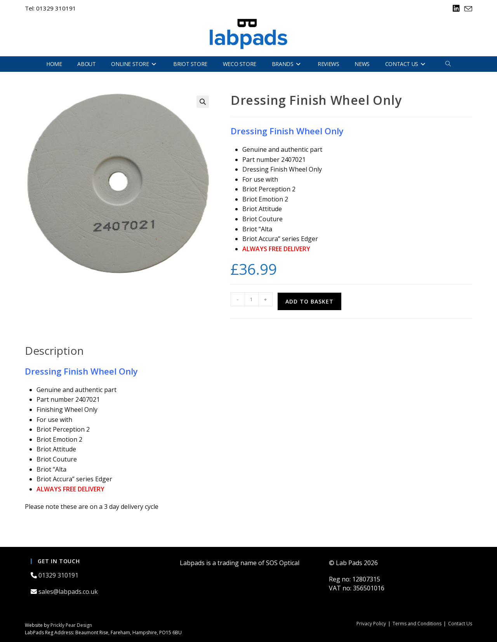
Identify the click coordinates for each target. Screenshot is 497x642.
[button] (202, 101)
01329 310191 (59, 575)
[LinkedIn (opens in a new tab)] (456, 8)
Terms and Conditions (417, 623)
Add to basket (309, 301)
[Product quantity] (252, 299)
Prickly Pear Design (71, 625)
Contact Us (460, 623)
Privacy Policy (371, 623)
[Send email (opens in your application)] (467, 9)
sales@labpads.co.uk (68, 591)
